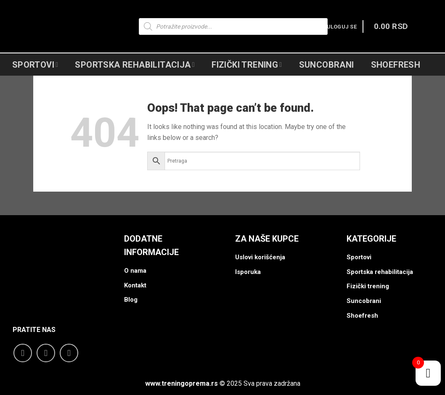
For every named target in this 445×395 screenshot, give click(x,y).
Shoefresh (396, 65)
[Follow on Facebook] (22, 353)
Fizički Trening (247, 65)
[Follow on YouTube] (69, 353)
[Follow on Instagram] (46, 353)
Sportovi (35, 65)
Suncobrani (326, 65)
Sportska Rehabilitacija (135, 65)
